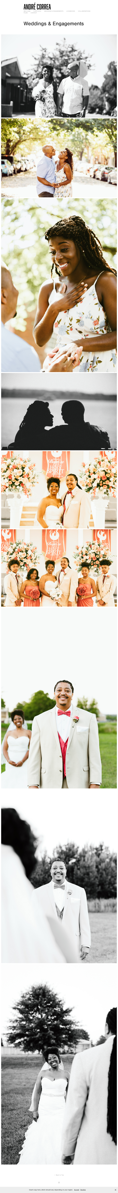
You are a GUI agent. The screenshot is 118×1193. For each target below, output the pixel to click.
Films (26, 13)
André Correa (37, 7)
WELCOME (27, 11)
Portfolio (37, 11)
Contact (34, 13)
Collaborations (84, 11)
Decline (83, 1190)
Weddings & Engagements (53, 11)
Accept (76, 1190)
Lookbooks (70, 11)
